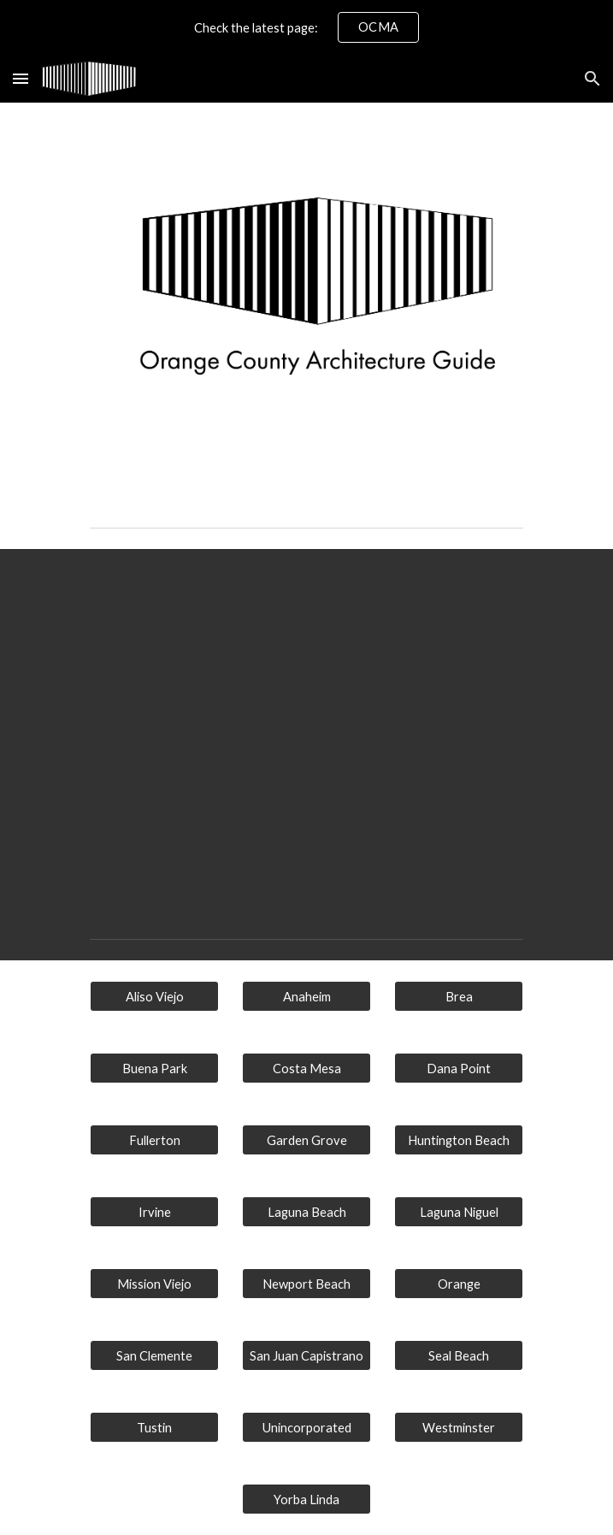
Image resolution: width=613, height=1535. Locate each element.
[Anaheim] (306, 996)
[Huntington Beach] (458, 1140)
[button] (20, 78)
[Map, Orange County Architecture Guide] (306, 730)
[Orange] (458, 1283)
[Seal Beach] (458, 1355)
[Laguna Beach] (306, 1211)
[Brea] (458, 996)
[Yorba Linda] (306, 1499)
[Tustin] (154, 1427)
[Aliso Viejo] (154, 996)
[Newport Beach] (306, 1283)
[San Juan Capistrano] (306, 1355)
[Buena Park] (154, 1068)
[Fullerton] (154, 1140)
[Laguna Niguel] (458, 1211)
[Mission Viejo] (154, 1283)
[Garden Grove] (306, 1140)
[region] (306, 27)
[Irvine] (154, 1211)
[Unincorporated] (306, 1427)
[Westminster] (458, 1427)
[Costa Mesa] (306, 1068)
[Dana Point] (458, 1068)
